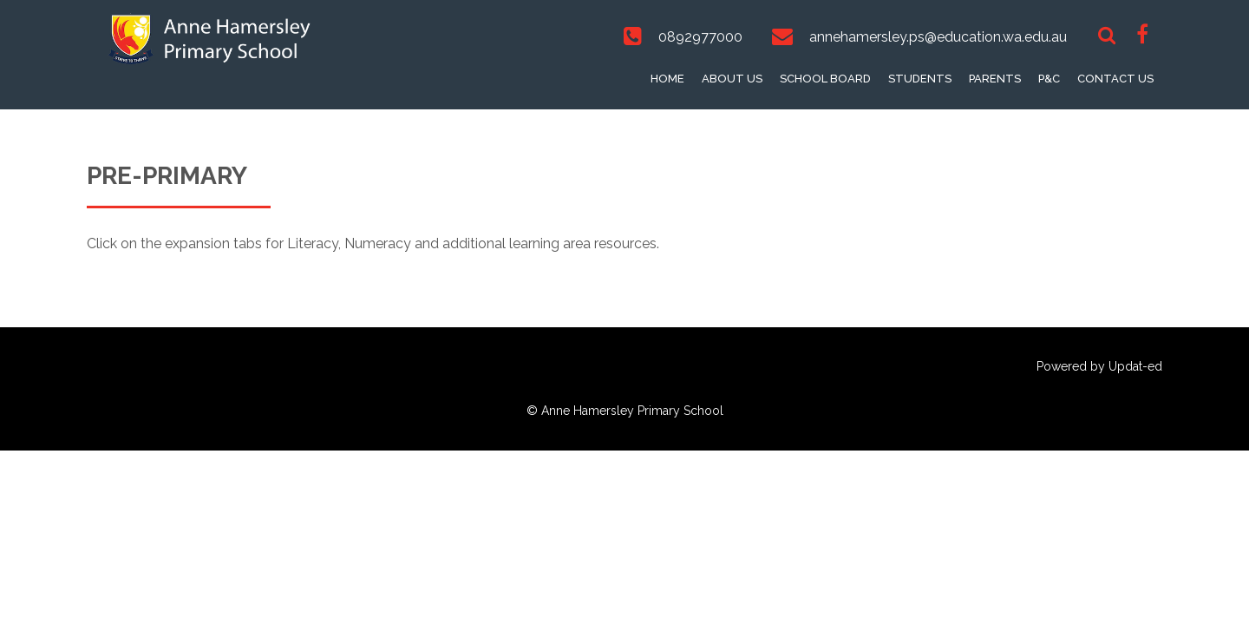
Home (667, 78)
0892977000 (700, 37)
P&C (1049, 78)
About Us (732, 78)
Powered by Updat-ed (1099, 366)
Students (919, 78)
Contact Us (1115, 78)
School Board (825, 78)
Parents (995, 78)
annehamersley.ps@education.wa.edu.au (938, 37)
